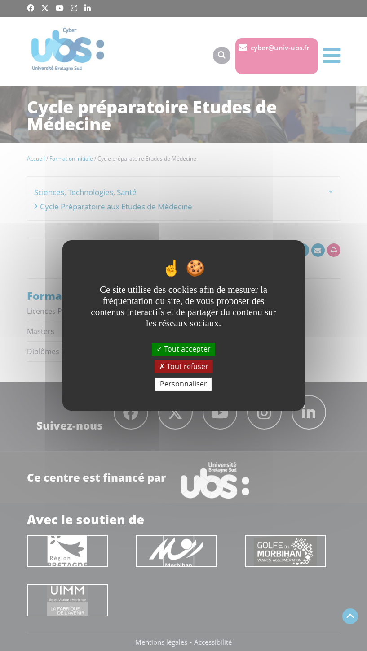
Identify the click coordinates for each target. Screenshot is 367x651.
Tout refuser (183, 366)
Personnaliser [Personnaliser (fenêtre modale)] (183, 384)
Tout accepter (183, 348)
